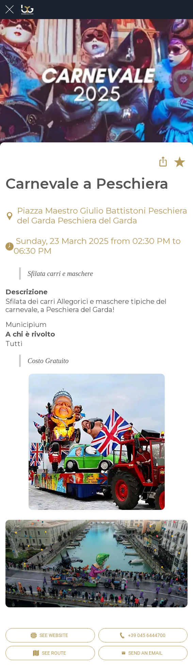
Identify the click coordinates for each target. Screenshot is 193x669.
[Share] (163, 161)
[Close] (9, 9)
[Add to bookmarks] (179, 161)
